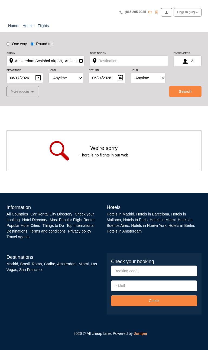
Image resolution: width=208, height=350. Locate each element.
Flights (43, 26)
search (185, 91)
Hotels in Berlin (181, 225)
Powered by (130, 333)
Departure (13, 70)
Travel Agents (18, 237)
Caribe (49, 264)
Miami (83, 264)
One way (16, 44)
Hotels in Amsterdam (124, 231)
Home (13, 26)
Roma (37, 264)
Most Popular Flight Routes (72, 220)
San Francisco (31, 269)
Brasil (25, 264)
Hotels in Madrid (120, 214)
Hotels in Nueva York (148, 225)
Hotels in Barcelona (152, 214)
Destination (98, 53)
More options (21, 91)
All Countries (17, 214)
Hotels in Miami (163, 220)
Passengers (182, 53)
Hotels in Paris (135, 220)
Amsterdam (67, 264)
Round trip (42, 44)
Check (154, 301)
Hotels (27, 26)
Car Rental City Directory (51, 214)
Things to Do (53, 225)
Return (94, 70)
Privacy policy (79, 231)
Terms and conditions (48, 231)
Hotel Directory (34, 220)
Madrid (12, 264)
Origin (10, 53)
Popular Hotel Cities (23, 225)
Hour (52, 70)
